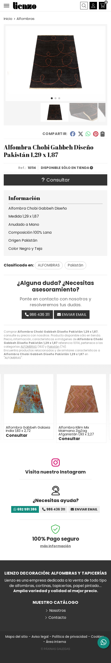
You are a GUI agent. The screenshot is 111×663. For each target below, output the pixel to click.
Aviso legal (40, 636)
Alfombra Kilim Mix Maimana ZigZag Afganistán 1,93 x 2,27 (76, 431)
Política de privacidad (69, 636)
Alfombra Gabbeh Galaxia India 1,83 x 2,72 (28, 429)
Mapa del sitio (16, 636)
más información (55, 546)
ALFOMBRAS (29, 347)
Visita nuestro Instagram (55, 472)
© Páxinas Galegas (55, 649)
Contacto (57, 617)
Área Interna (56, 641)
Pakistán (53, 347)
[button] (52, 98)
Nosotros (57, 610)
